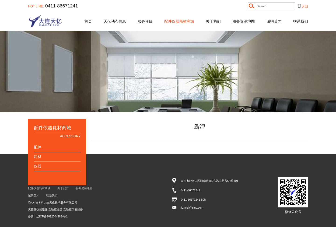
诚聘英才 (273, 21)
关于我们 (213, 21)
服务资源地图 (243, 21)
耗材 (37, 157)
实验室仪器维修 (73, 209)
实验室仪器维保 (38, 209)
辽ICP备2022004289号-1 (51, 216)
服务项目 (145, 21)
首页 (88, 21)
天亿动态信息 (115, 21)
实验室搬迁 (55, 209)
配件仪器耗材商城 (179, 21)
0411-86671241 (53, 5)
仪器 (37, 166)
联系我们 (300, 21)
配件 (37, 147)
